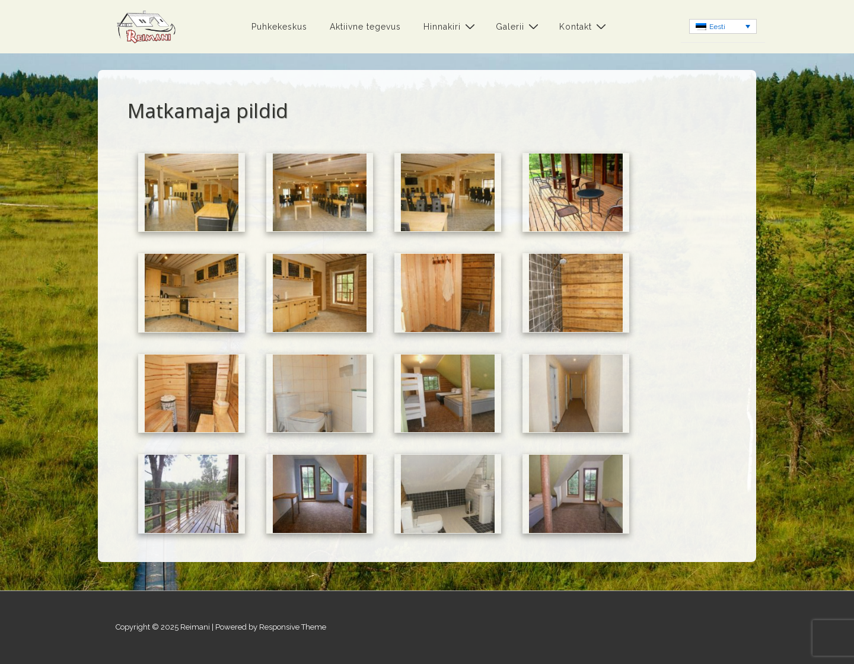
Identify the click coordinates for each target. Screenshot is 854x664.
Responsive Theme (292, 626)
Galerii (518, 26)
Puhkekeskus (279, 26)
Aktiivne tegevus (365, 26)
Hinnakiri (450, 26)
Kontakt (584, 26)
